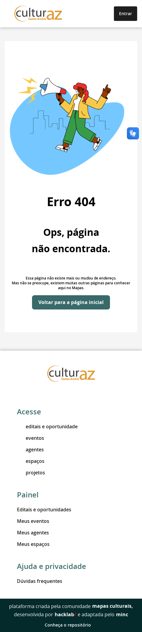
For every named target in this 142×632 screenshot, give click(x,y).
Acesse (29, 411)
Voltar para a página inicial (71, 302)
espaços (30, 461)
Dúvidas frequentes (39, 581)
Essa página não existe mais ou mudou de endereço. (71, 278)
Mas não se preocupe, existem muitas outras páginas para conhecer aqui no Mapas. (71, 285)
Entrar (125, 13)
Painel (28, 494)
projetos (31, 472)
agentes (30, 449)
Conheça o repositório (71, 625)
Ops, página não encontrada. (71, 240)
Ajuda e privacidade (51, 566)
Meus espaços (33, 544)
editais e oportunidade (47, 426)
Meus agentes (33, 532)
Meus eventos (33, 521)
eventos (30, 438)
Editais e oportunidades (44, 509)
